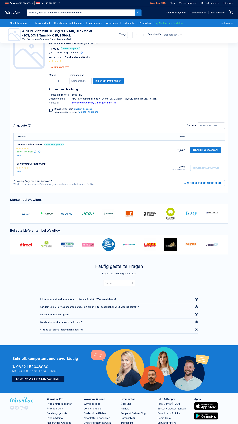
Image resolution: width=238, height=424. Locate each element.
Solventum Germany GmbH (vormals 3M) (94, 102)
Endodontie (129, 23)
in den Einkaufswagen (108, 81)
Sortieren (192, 125)
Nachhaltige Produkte (169, 23)
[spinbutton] (136, 35)
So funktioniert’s (210, 3)
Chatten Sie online (83, 109)
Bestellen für (154, 34)
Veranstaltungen (188, 3)
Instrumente (95, 23)
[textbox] (81, 13)
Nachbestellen (198, 12)
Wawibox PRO (158, 3)
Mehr (19, 155)
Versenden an (76, 75)
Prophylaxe (145, 23)
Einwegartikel (42, 23)
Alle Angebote (60, 67)
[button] (130, 35)
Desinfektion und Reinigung (69, 23)
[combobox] (84, 12)
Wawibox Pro (55, 399)
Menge (123, 34)
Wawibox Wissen (94, 399)
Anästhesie (112, 23)
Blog (172, 3)
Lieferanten (227, 23)
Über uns (228, 3)
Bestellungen (218, 12)
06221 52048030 (88, 112)
